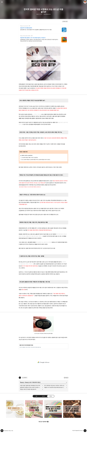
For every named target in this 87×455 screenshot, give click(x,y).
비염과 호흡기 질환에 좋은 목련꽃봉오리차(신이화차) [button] (15, 431)
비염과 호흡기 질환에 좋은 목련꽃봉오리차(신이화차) (30, 408)
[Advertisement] (43, 35)
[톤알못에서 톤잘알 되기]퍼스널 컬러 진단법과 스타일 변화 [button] (53, 431)
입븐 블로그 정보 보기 (85, 2)
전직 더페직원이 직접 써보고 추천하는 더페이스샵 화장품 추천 (55, 408)
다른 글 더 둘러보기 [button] (43, 444)
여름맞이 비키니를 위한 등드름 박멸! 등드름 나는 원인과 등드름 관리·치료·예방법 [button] (72, 431)
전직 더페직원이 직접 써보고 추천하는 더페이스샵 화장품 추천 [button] (34, 431)
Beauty (22, 404)
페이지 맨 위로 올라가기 (85, 453)
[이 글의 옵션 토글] (20, 400)
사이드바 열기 (2, 2)
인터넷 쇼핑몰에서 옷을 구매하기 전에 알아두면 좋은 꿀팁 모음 (30, 369)
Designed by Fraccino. (79, 452)
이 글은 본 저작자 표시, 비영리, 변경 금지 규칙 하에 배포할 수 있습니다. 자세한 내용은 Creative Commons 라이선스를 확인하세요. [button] (66, 400)
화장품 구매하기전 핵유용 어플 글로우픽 (28, 411)
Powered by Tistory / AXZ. (8, 453)
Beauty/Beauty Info (47, 14)
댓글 (36, 418)
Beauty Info (28, 404)
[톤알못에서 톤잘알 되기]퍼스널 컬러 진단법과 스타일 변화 (31, 409)
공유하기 (43, 418)
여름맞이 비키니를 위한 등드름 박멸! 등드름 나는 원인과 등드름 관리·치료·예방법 (55, 409)
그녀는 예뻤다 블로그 (2, 453)
